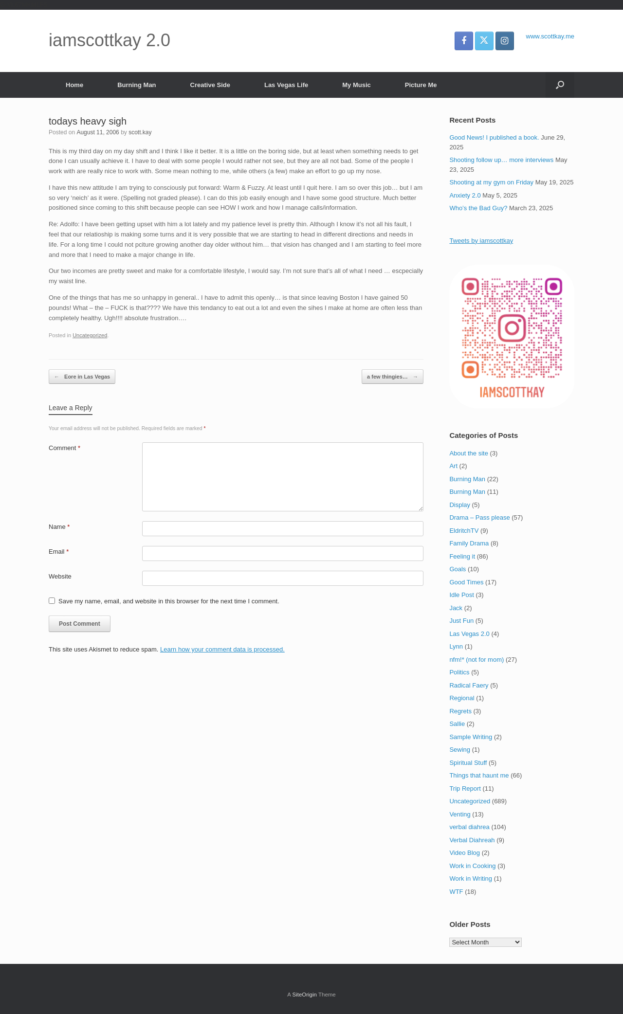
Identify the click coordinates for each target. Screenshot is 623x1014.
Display (459, 504)
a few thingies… (392, 377)
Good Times (466, 582)
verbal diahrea (469, 827)
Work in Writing (470, 878)
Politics (459, 672)
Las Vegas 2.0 (469, 633)
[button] (560, 85)
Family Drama (469, 543)
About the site (468, 453)
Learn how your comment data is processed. (222, 649)
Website (60, 576)
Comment (64, 448)
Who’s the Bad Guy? (478, 208)
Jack (455, 608)
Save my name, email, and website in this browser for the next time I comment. (168, 601)
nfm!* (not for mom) (476, 659)
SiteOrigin (304, 994)
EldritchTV (463, 530)
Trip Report (465, 788)
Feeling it (462, 556)
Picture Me (421, 85)
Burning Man (136, 85)
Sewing (459, 749)
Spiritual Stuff (468, 762)
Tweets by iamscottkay (481, 240)
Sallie (457, 723)
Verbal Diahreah (472, 840)
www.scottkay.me (550, 36)
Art (453, 466)
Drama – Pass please (479, 517)
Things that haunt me (479, 775)
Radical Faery (468, 685)
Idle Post (461, 594)
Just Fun (461, 620)
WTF (456, 891)
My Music (356, 85)
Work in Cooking (472, 865)
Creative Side (210, 85)
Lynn (456, 646)
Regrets (460, 711)
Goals (457, 569)
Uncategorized (90, 335)
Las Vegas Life (286, 85)
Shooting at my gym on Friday (491, 182)
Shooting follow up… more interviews (501, 159)
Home (74, 85)
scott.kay (139, 132)
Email (59, 551)
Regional (461, 698)
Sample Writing (470, 737)
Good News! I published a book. (494, 137)
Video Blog (464, 852)
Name (59, 526)
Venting (459, 814)
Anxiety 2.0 (464, 195)
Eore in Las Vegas (82, 377)
